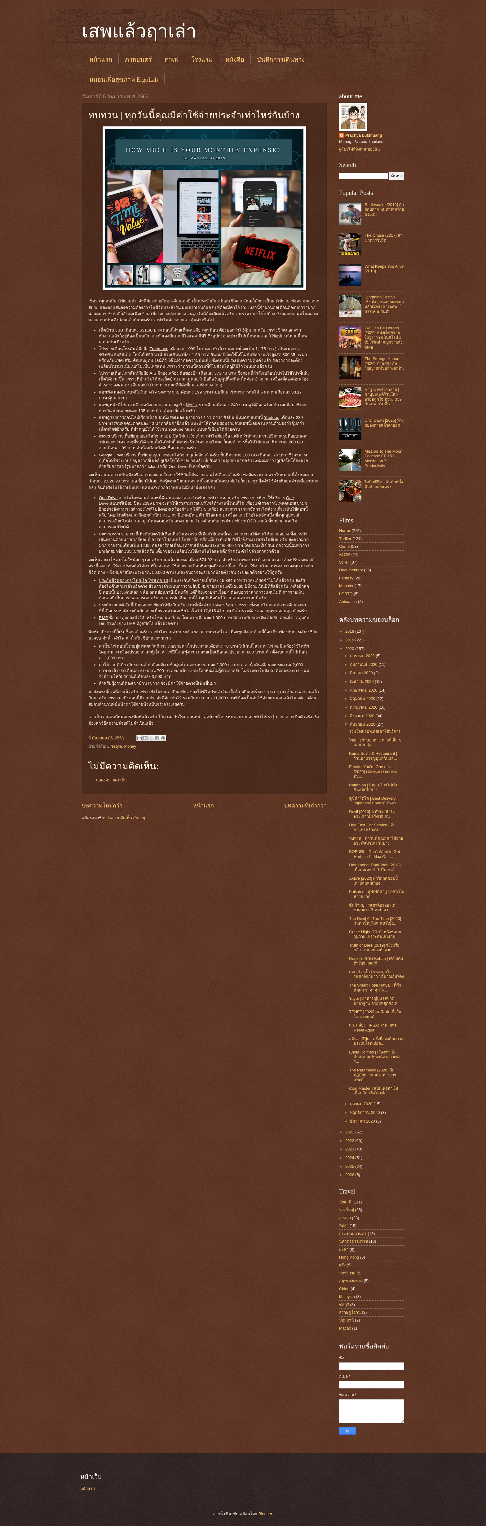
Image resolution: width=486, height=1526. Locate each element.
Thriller (345, 538)
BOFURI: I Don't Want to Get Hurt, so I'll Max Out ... (374, 854)
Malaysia (347, 1296)
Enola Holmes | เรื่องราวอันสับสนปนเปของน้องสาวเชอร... (374, 1057)
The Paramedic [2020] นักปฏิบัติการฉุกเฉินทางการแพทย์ (372, 1075)
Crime (344, 546)
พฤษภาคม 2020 (364, 690)
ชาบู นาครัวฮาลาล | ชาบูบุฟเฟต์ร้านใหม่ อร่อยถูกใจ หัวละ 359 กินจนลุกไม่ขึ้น (383, 396)
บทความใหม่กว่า (102, 806)
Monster (346, 585)
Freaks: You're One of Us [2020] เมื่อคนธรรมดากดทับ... (372, 771)
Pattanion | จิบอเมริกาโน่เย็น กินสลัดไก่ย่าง (374, 787)
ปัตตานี (345, 1202)
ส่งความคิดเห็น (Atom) (125, 818)
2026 (350, 1174)
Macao (345, 1328)
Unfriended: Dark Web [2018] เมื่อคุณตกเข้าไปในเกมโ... (375, 867)
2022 (350, 1140)
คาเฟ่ (172, 59)
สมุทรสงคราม (351, 1280)
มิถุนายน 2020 (363, 698)
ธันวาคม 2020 (363, 1121)
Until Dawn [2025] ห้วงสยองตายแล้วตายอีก (384, 422)
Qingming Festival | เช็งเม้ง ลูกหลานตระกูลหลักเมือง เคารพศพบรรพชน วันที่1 (384, 304)
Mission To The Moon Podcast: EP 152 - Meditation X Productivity (383, 458)
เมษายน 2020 (362, 681)
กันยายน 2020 (363, 724)
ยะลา (343, 1249)
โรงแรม (202, 59)
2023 (350, 1149)
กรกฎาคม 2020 (364, 707)
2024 (350, 1157)
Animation (348, 601)
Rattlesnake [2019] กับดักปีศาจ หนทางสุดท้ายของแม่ (384, 209)
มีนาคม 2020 (362, 673)
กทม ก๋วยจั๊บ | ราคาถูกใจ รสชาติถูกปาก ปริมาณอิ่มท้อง (376, 974)
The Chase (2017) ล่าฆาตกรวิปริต (383, 237)
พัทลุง (343, 1225)
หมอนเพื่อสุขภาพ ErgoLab (123, 79)
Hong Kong (349, 1257)
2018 (350, 631)
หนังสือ (234, 59)
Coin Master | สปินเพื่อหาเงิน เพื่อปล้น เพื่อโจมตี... (373, 1090)
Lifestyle (114, 746)
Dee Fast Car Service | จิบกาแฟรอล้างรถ (372, 827)
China (344, 1288)
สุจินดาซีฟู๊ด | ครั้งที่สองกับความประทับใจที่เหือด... (376, 1041)
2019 (350, 640)
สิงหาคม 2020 (362, 716)
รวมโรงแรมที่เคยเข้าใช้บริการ (374, 731)
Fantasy (346, 578)
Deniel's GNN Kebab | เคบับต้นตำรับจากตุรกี (376, 960)
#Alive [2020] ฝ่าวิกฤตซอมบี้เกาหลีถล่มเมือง (373, 880)
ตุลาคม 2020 (361, 1104)
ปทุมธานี (346, 1320)
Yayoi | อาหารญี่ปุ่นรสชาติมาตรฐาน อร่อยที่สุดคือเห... (374, 1000)
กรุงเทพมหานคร (353, 1233)
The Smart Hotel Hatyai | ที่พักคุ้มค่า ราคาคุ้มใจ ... (375, 987)
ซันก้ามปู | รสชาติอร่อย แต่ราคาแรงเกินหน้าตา (372, 907)
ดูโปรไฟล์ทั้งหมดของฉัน (359, 149)
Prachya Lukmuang (363, 135)
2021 (350, 1132)
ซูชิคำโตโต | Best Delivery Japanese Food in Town (372, 800)
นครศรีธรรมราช (353, 1241)
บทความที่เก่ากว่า (305, 806)
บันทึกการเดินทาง (281, 59)
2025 (350, 1166)
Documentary (351, 570)
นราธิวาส (347, 1273)
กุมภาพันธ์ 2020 (364, 664)
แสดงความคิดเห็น (111, 780)
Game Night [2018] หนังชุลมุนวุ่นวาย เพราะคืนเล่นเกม (375, 934)
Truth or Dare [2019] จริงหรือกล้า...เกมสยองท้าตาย (374, 947)
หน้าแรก (100, 59)
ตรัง (342, 1265)
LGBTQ (346, 593)
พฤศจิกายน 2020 (365, 1112)
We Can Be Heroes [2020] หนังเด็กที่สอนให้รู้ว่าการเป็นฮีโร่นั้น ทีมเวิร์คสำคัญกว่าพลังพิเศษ (383, 338)
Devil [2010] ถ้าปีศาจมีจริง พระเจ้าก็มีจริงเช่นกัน (372, 814)
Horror (344, 530)
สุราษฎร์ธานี (350, 1312)
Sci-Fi (344, 562)
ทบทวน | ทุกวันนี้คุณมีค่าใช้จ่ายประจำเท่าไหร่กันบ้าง (376, 840)
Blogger (265, 1513)
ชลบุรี (344, 1304)
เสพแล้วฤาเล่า (139, 31)
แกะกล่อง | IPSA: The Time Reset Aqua (372, 1027)
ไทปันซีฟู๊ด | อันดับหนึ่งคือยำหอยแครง (384, 484)
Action (344, 554)
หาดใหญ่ (346, 1209)
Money (130, 746)
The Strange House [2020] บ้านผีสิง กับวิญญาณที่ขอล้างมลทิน (384, 363)
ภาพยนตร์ (138, 59)
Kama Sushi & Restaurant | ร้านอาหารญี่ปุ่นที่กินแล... (373, 755)
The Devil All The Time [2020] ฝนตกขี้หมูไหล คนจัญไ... (375, 921)
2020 (350, 648)
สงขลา (345, 1218)
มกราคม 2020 (363, 655)
